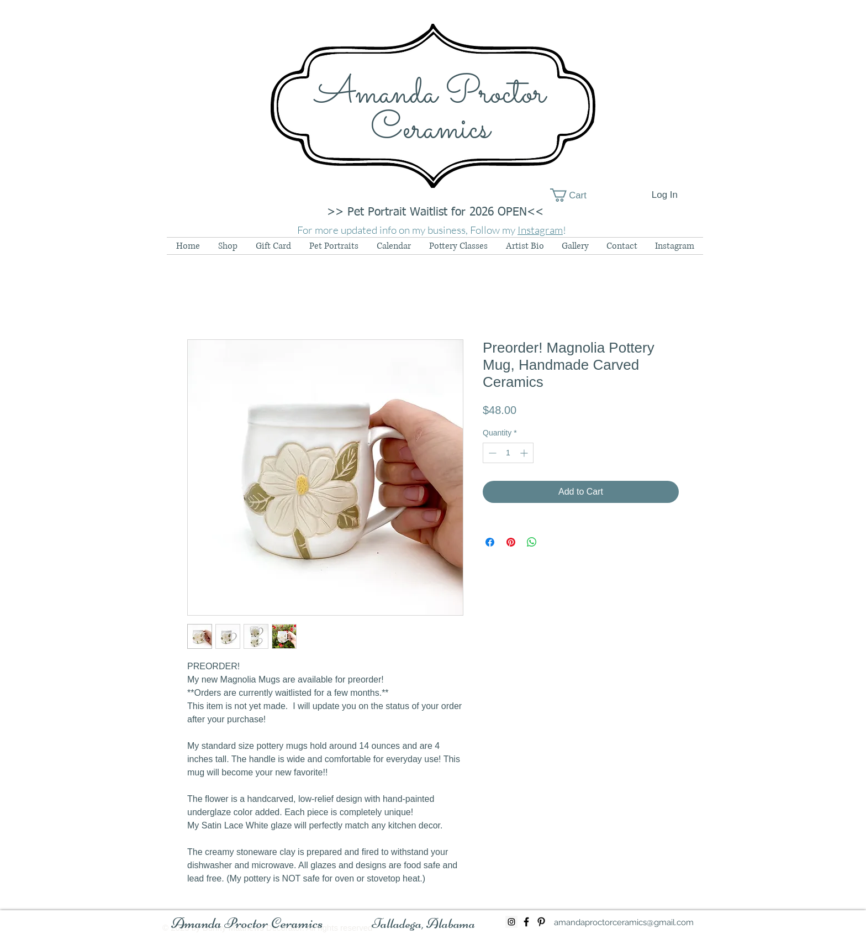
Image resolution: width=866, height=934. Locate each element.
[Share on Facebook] (490, 542)
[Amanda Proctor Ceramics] (247, 923)
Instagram (540, 230)
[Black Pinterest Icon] (541, 922)
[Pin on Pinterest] (511, 542)
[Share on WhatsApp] (531, 542)
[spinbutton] (508, 453)
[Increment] (525, 453)
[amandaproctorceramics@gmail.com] (623, 922)
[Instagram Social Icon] (511, 922)
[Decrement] (491, 453)
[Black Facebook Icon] (526, 922)
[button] (576, 195)
